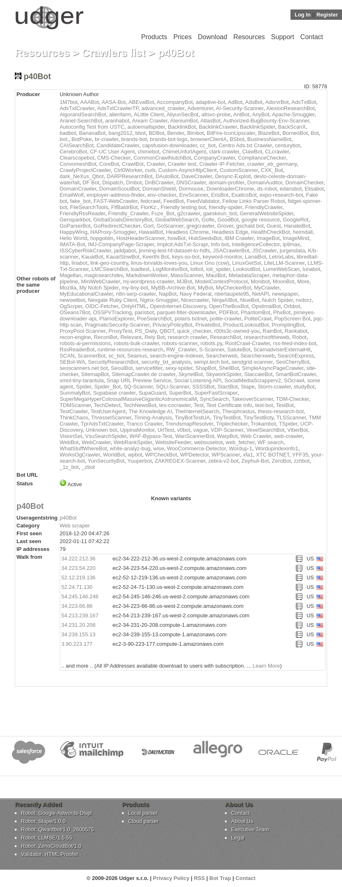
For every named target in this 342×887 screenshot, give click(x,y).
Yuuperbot (139, 461)
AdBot (235, 102)
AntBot (241, 114)
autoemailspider (146, 127)
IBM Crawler (239, 238)
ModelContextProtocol (221, 281)
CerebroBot (73, 151)
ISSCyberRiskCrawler (85, 250)
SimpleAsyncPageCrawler (273, 368)
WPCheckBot (161, 455)
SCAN (67, 356)
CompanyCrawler (214, 158)
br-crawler (106, 139)
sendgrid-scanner (252, 362)
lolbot (196, 269)
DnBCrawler (159, 182)
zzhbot (301, 461)
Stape (248, 387)
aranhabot (117, 121)
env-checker (162, 195)
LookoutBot (246, 269)
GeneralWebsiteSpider (266, 213)
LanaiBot (255, 257)
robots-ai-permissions (85, 343)
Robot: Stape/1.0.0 (43, 821)
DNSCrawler (191, 182)
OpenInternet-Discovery (178, 306)
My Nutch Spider (98, 288)
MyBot (205, 288)
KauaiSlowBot (122, 257)
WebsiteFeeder (173, 442)
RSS (199, 878)
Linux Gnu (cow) (210, 263)
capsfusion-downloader (169, 145)
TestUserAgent (108, 411)
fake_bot (80, 201)
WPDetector (194, 455)
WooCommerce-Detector (196, 448)
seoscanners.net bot (84, 368)
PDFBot (228, 312)
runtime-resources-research (130, 349)
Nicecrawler (195, 300)
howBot (176, 238)
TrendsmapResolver (189, 424)
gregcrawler (200, 226)
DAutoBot (166, 176)
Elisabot (314, 189)
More (303, 281)
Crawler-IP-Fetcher (221, 164)
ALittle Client (149, 114)
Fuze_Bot (162, 213)
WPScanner (225, 455)
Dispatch (112, 182)
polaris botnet (191, 318)
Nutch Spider (277, 300)
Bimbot (195, 133)
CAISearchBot (77, 145)
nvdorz (304, 300)
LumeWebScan (281, 269)
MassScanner (187, 275)
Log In (303, 15)
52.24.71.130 (77, 587)
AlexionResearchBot (290, 108)
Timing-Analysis (153, 417)
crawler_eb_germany (272, 164)
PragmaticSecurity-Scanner (117, 325)
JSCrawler (264, 250)
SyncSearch (214, 399)
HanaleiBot (297, 226)
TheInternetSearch (197, 411)
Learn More (266, 666)
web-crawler (288, 436)
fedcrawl (150, 201)
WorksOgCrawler (80, 455)
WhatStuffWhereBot (83, 448)
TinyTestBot (226, 417)
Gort (148, 226)
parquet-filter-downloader (186, 312)
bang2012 (120, 133)
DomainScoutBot (119, 189)
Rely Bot (155, 337)
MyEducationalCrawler (86, 294)
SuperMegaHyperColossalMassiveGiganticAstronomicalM (128, 399)
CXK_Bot (272, 170)
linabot (79, 263)
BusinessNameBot (269, 139)
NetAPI (260, 294)
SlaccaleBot (258, 374)
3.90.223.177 (77, 644)
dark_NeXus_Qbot (82, 176)
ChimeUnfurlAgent (184, 151)
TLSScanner (291, 417)
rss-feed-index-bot (294, 343)
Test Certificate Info (229, 405)
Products (154, 36)
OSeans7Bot (75, 312)
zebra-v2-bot (223, 461)
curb (150, 170)
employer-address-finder (115, 195)
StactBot (228, 387)
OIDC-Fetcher (101, 306)
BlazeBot (268, 133)
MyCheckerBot (233, 288)
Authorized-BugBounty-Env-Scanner (266, 121)
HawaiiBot (151, 232)
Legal (237, 838)
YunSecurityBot (106, 461)
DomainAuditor (264, 182)
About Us (242, 821)
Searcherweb (222, 356)
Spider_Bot (107, 387)
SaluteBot (238, 349)
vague (200, 430)
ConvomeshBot (78, 164)
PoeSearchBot (154, 318)
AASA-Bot (114, 102)
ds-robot (267, 189)
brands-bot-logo (168, 139)
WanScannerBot (194, 436)
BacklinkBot (182, 127)
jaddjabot (125, 250)
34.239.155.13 (78, 634)
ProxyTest (120, 331)
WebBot (69, 442)
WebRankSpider (133, 442)
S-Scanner (211, 349)
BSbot (237, 139)
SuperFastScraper (215, 393)
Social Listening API (197, 380)
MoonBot (283, 281)
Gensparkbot (75, 219)
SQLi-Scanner (172, 387)
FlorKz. (149, 207)
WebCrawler (96, 442)
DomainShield (159, 189)
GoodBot (227, 219)
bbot (140, 133)
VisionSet (71, 436)
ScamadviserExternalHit (282, 349)
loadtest (140, 269)
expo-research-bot (281, 195)
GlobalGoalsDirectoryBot (122, 219)
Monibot (260, 281)
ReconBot (105, 337)
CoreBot (109, 164)
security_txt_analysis (166, 362)
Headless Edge (230, 232)
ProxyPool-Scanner (82, 331)
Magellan (71, 275)
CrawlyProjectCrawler (85, 170)
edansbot (291, 189)
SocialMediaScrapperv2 (253, 380)
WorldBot (114, 455)
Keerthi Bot (156, 257)
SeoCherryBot (292, 362)
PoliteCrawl (258, 318)
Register (327, 15)
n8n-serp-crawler (136, 294)
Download (212, 36)
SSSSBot (203, 387)
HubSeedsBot (204, 238)
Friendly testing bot (183, 207)
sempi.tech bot (211, 362)
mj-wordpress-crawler (148, 281)
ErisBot (219, 195)
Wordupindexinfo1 (276, 448)
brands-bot (134, 139)
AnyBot (260, 114)
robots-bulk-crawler (136, 343)
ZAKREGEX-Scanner (180, 461)
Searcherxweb (257, 356)
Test (199, 405)
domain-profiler (226, 182)
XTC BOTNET (272, 455)
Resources (249, 36)
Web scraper (75, 525)
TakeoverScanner (252, 399)
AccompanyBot (174, 102)
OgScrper (71, 306)
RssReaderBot (77, 349)
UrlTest (165, 430)
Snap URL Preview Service (139, 380)
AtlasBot (210, 121)
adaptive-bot (210, 102)
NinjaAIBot (224, 300)
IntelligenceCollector (256, 244)
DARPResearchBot (129, 176)
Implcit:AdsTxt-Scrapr (182, 244)
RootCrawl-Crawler (247, 343)
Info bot (220, 244)
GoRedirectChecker (117, 226)
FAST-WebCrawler (116, 201)
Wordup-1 (240, 448)
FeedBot (174, 201)
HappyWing (73, 232)
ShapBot (205, 368)
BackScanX (292, 127)
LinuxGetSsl (246, 263)
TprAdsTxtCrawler (102, 424)
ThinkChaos (74, 417)
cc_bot (208, 145)
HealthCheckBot (270, 232)
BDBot (156, 133)
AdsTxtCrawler (77, 108)
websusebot (208, 442)
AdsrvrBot (276, 102)
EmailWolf (72, 195)
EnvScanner (193, 195)
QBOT (166, 331)
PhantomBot (255, 312)
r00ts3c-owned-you (237, 331)
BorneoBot (294, 133)
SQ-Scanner (138, 387)
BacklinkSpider (257, 127)
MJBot (184, 281)
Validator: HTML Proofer (49, 854)
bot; (64, 139)
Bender (175, 133)
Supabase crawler (114, 393)
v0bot (183, 430)
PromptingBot (288, 325)
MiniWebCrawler (100, 281)
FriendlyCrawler (263, 207)
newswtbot (72, 300)
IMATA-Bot (72, 244)
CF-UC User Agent (112, 151)
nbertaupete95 (231, 294)
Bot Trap (220, 878)
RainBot (271, 331)
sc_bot (116, 356)
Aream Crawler (149, 121)
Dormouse (191, 189)
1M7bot (68, 102)
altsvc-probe (216, 114)
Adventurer (200, 108)
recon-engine (75, 337)
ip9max (291, 244)
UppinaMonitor (137, 430)
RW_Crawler (181, 349)
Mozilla (68, 288)
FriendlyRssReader (82, 213)
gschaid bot (250, 226)
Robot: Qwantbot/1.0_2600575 (57, 829)
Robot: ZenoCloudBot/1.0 (51, 846)
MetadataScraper (249, 275)
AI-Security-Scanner (240, 108)
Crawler (156, 164)
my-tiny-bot (135, 288)
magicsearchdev (103, 275)
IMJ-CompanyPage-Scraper (121, 244)
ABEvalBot (141, 102)
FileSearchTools (89, 207)
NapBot (167, 294)
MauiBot (216, 275)
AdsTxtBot (303, 102)
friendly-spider (225, 207)
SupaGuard (152, 393)
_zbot (88, 467)
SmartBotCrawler (296, 374)
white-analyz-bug (130, 448)
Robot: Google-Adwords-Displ (56, 813)
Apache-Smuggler (293, 114)
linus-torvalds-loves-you (159, 263)
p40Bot (30, 506)
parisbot (144, 312)
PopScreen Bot (292, 318)
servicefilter (149, 368)
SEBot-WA (72, 362)
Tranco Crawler (144, 424)
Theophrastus (238, 411)
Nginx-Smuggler (159, 300)
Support (282, 36)
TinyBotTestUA (192, 417)
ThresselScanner (111, 417)
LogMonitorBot (169, 269)
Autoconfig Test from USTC (92, 127)
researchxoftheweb (266, 337)
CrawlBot (133, 164)
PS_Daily (146, 331)
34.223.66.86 (77, 606)
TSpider (288, 424)
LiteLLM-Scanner (284, 263)
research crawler (187, 337)
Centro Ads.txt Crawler (245, 145)
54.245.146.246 (79, 596)
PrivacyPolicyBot (172, 325)
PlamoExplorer (116, 318)
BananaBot (92, 133)
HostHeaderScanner (141, 238)
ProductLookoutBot (246, 325)
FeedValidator (203, 201)
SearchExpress (296, 356)
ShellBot (229, 368)
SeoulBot (122, 368)
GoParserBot (75, 226)
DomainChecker (304, 182)
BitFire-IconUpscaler (231, 133)
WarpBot (227, 436)
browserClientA (208, 139)
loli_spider (218, 269)
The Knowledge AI (150, 411)
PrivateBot (207, 325)
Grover (225, 226)
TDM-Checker (292, 399)
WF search (270, 442)
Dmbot (134, 182)
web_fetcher (240, 442)
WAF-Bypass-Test (150, 436)
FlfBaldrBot (124, 207)
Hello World (73, 238)
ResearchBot (225, 337)
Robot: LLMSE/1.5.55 (46, 838)
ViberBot (297, 430)
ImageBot (268, 238)
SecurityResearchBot (113, 362)
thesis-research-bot (281, 411)
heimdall (303, 232)
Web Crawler (256, 436)
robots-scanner (179, 343)
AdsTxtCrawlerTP (117, 108)
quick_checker (194, 331)
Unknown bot (101, 430)
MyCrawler (266, 288)
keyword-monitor (222, 257)
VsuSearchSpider (105, 436)
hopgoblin (101, 238)
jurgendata (292, 250)
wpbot (135, 455)
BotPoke (82, 139)
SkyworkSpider (223, 374)
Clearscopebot (77, 158)
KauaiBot (92, 257)
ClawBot (252, 151)
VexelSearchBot (265, 430)
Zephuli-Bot (255, 461)
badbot (68, 133)
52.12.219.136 (78, 577)
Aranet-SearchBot (81, 121)
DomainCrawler (78, 189)
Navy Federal (195, 294)
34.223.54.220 (78, 568)
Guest (274, 226)
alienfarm (120, 114)
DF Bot (90, 182)
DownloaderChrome (230, 189)
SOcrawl (294, 380)
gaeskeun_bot (220, 213)
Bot (315, 133)
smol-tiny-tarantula (82, 380)
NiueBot (249, 300)
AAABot (89, 102)
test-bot (264, 405)
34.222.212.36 (78, 558)
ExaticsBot (243, 195)
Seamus (137, 356)
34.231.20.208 (78, 625)
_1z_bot (69, 467)
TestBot (285, 405)
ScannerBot (91, 356)
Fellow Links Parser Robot (254, 201)
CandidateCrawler (117, 145)
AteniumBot (184, 121)
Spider (83, 387)
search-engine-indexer (176, 356)
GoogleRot (296, 219)
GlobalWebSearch (177, 219)
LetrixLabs (281, 257)
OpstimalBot (266, 306)
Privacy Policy (171, 878)
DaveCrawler (196, 176)
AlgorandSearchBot (83, 114)
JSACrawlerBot (231, 250)
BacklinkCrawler (218, 127)
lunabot (311, 269)
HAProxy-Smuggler (113, 232)
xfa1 (248, 455)
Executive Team (250, 829)
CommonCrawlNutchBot (162, 158)
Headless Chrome (187, 232)
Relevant (130, 337)
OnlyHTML (134, 306)
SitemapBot (95, 374)
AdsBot (253, 102)
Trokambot (263, 424)
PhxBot (281, 312)
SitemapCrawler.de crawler (144, 374)
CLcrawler (277, 151)
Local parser (143, 813)
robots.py (211, 343)
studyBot (304, 387)
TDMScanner (75, 405)
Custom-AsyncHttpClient (187, 170)
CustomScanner (239, 170)
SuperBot (180, 393)
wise (158, 448)
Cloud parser (143, 821)
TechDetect (107, 405)
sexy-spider (178, 368)
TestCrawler (74, 411)
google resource (260, 219)
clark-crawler (224, 151)
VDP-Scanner (227, 430)
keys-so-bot (185, 257)
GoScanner (170, 226)
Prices (182, 36)
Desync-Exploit (233, 176)
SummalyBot (75, 393)
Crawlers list (114, 53)
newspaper (285, 294)
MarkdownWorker (147, 275)
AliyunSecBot (182, 114)
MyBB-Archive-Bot (173, 288)
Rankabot (296, 331)
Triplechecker (232, 424)
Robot (299, 337)
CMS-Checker (114, 158)
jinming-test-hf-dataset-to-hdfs (174, 250)
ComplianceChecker (262, 158)
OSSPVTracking (112, 312)
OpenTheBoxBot (228, 306)
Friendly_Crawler (128, 213)
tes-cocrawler (175, 405)
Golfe (207, 219)
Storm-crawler (274, 387)
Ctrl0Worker (128, 170)
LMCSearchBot (109, 269)
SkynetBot (190, 374)
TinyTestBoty (259, 417)
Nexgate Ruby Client (112, 300)
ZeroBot (281, 461)
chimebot (148, 151)
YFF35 (300, 455)
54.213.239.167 (79, 615)
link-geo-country (109, 263)
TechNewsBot (140, 405)
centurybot (287, 145)
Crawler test (182, 164)
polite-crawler (225, 318)
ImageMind (296, 238)
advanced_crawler (163, 108)
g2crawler (188, 213)
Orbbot (292, 306)
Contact (311, 36)
